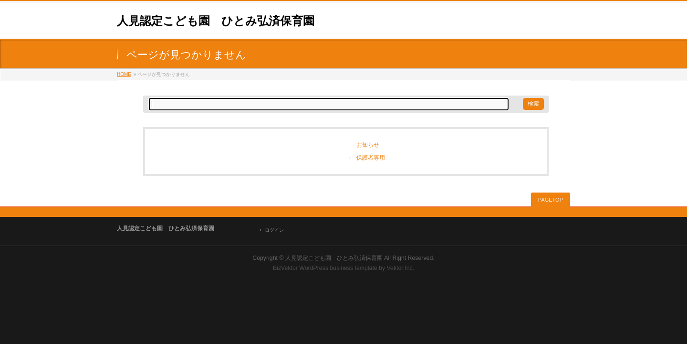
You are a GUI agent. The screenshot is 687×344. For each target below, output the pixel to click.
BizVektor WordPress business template (325, 268)
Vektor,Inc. (401, 268)
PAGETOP (550, 200)
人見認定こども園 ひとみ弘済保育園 (215, 20)
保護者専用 (370, 157)
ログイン (274, 230)
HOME (124, 74)
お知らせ (367, 144)
